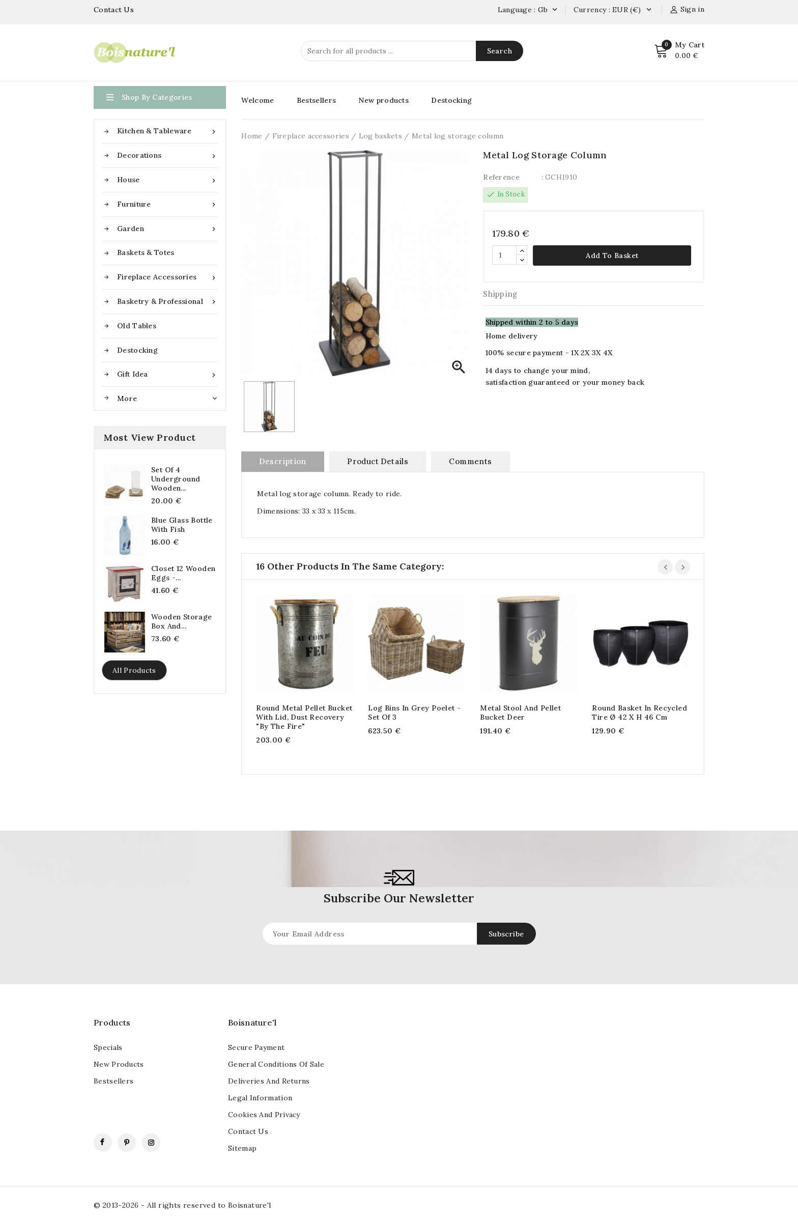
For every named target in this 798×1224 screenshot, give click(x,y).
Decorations (167, 155)
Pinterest (127, 1142)
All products (134, 670)
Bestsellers (316, 100)
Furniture (167, 204)
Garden (167, 228)
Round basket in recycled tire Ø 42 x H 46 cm (639, 712)
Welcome (257, 100)
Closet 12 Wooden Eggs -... (183, 573)
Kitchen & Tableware (167, 131)
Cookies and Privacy (264, 1114)
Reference (501, 177)
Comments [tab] (470, 461)
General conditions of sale (276, 1064)
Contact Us (114, 9)
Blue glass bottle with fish (182, 525)
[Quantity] (504, 255)
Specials (108, 1047)
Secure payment (256, 1047)
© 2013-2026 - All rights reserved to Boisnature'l (182, 1205)
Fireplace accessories (167, 277)
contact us (248, 1131)
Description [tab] (282, 461)
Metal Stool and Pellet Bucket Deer (520, 712)
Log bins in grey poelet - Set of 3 (414, 712)
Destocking (137, 350)
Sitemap (242, 1148)
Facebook (103, 1142)
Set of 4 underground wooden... (175, 479)
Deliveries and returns (269, 1081)
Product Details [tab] (377, 461)
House (167, 180)
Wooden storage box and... (181, 621)
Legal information (260, 1097)
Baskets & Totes (146, 252)
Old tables (136, 325)
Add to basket (612, 255)
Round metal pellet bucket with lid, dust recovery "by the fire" (304, 717)
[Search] (412, 51)
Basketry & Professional (167, 301)
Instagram (151, 1142)
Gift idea (167, 374)
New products (383, 100)
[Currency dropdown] (648, 10)
